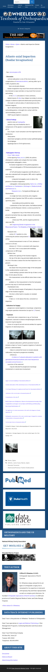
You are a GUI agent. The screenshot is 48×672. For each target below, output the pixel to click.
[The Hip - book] (24, 38)
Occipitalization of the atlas (12, 397)
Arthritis (10, 463)
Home (4, 6)
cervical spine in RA (15, 72)
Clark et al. (33, 184)
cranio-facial (16, 463)
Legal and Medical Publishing (28, 623)
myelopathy (21, 122)
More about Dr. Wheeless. (11, 605)
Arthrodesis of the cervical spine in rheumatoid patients (18, 393)
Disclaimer (5, 653)
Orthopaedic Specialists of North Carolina (22, 596)
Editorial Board (7, 657)
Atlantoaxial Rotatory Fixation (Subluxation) (21, 468)
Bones (10, 460)
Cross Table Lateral (13, 155)
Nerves (23, 463)
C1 (13, 96)
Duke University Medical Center (20, 668)
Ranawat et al (16, 191)
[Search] (32, 2)
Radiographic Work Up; (13, 153)
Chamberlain (19, 186)
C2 (16, 96)
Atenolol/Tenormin (13, 465)
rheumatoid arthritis (22, 81)
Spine (14, 460)
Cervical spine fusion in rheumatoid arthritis (16, 422)
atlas (19, 98)
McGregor (27, 186)
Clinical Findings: (11, 119)
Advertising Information (10, 660)
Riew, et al (21, 157)
